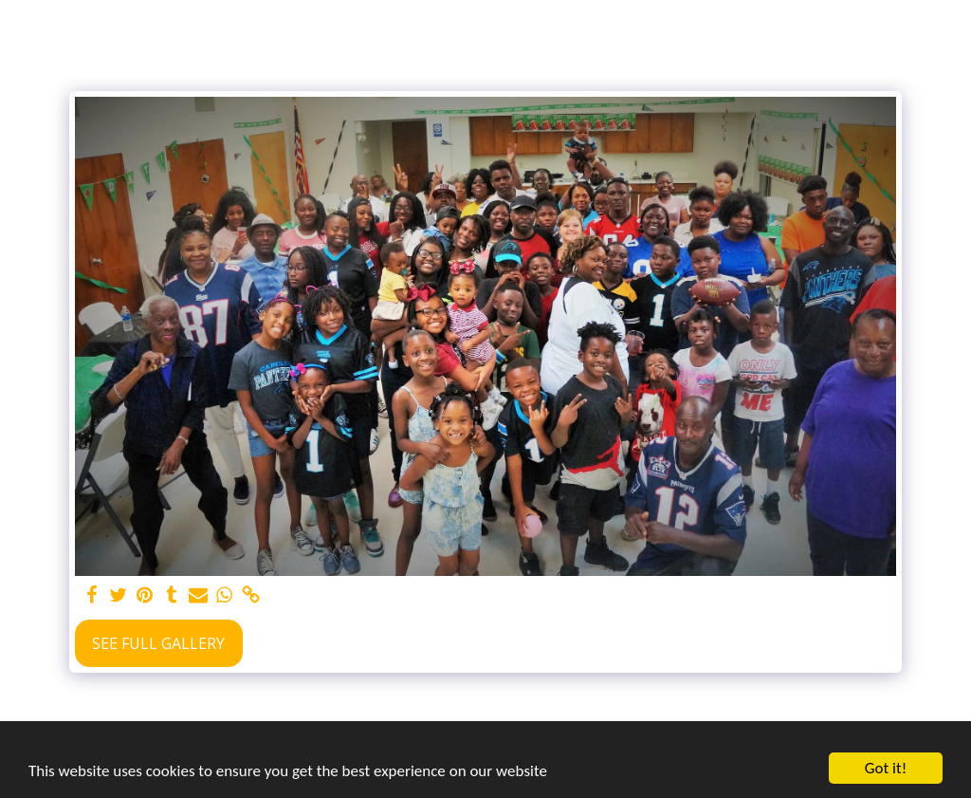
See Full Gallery (158, 643)
